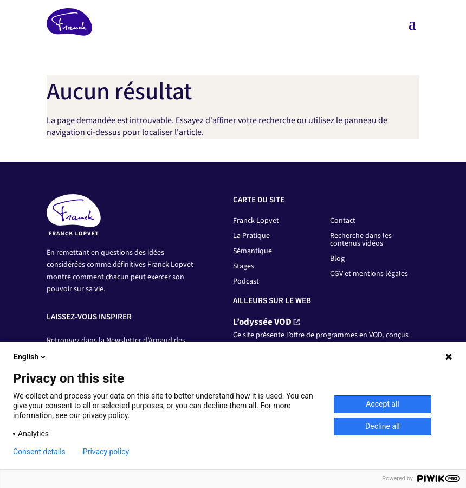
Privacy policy (106, 451)
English (30, 356)
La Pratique (251, 235)
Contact (342, 220)
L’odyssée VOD (262, 322)
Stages (243, 266)
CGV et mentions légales (369, 273)
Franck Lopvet (256, 220)
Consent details (39, 451)
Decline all (382, 426)
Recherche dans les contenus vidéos (361, 239)
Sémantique (252, 251)
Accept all (382, 404)
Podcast (246, 281)
